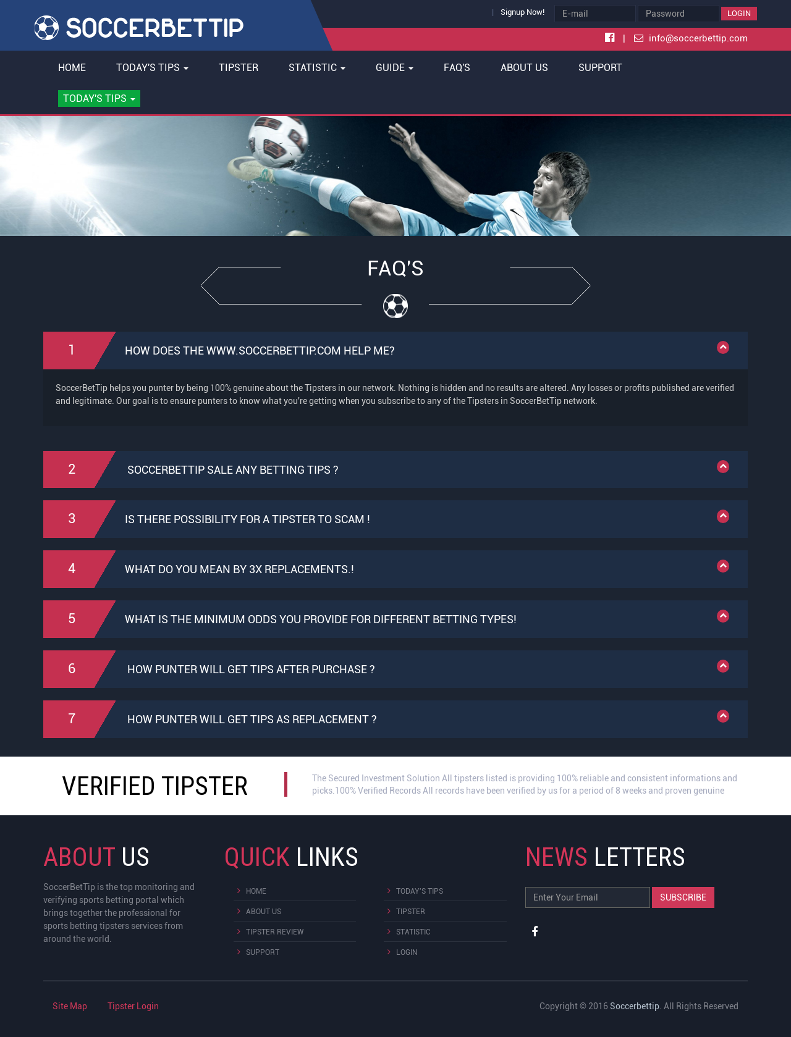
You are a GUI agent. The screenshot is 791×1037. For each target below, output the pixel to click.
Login (739, 13)
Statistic (413, 932)
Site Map (70, 1006)
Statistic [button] (317, 67)
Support (600, 67)
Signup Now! (522, 12)
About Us (524, 67)
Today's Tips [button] (152, 67)
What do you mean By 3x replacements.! (208, 569)
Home (72, 67)
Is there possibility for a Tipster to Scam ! (216, 519)
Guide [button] (394, 67)
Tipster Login (133, 1006)
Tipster (238, 67)
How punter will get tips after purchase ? (218, 669)
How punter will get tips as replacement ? (219, 719)
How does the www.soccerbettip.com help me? (228, 350)
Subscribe (683, 897)
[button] (99, 98)
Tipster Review (274, 932)
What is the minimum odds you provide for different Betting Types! (289, 619)
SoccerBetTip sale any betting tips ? (200, 469)
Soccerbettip (634, 1006)
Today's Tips (419, 891)
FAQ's (457, 67)
